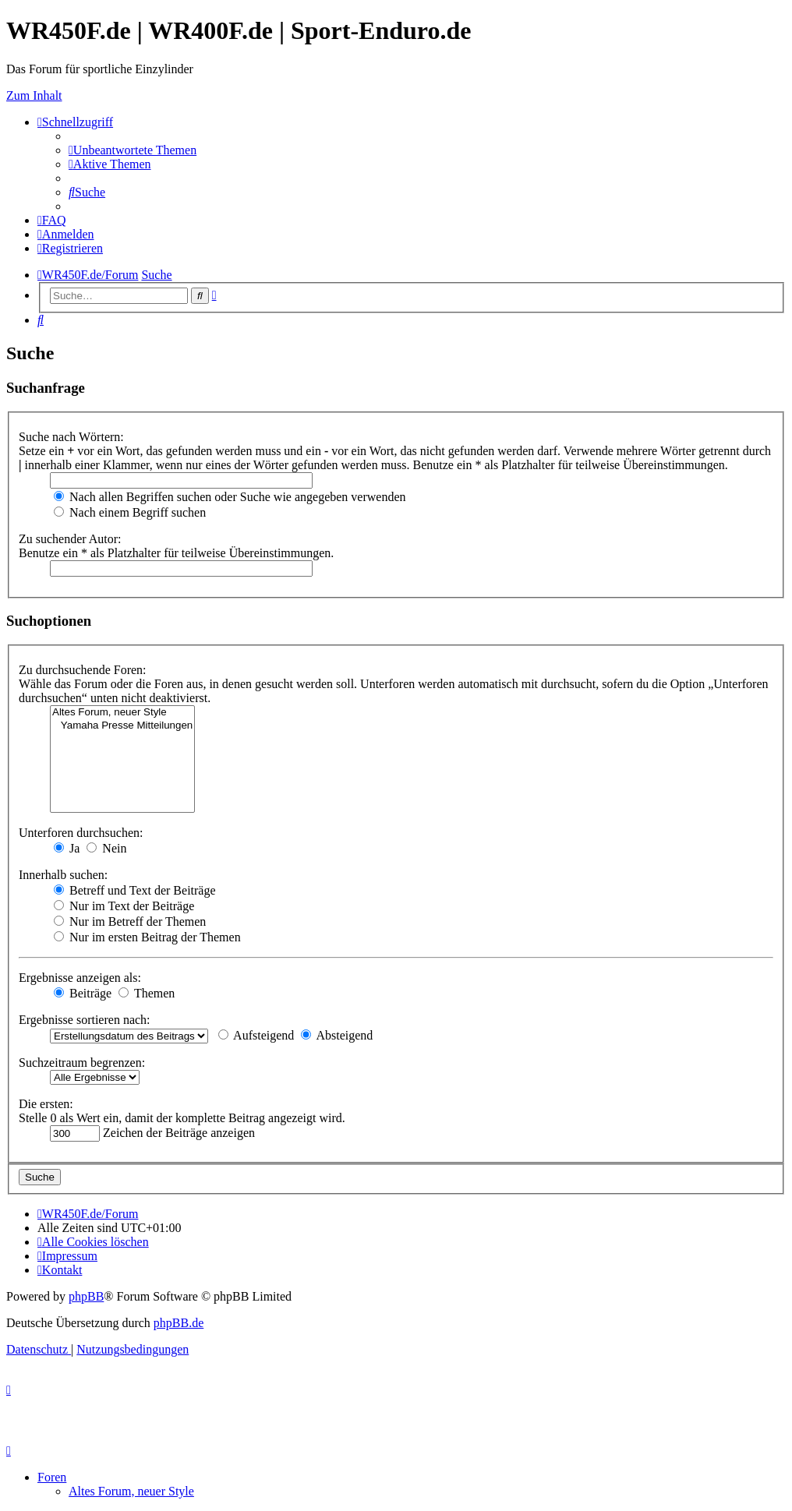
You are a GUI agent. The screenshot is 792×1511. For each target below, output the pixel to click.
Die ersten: (46, 1103)
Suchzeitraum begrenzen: (82, 1062)
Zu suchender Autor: (70, 538)
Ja (67, 848)
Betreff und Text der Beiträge (135, 890)
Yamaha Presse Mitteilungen (122, 726)
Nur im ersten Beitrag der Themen (147, 937)
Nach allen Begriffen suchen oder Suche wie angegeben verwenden (230, 496)
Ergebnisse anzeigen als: (80, 977)
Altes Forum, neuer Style (122, 712)
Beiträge (82, 993)
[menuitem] (132, 150)
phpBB (86, 1296)
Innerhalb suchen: (63, 874)
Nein (106, 848)
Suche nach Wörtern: (71, 436)
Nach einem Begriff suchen (130, 512)
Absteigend (337, 1035)
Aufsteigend (256, 1035)
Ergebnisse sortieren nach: (84, 1019)
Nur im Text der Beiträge (124, 906)
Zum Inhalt (34, 95)
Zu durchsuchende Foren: (83, 669)
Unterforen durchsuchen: (81, 832)
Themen (146, 993)
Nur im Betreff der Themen (130, 921)
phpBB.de (178, 1322)
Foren (51, 1477)
